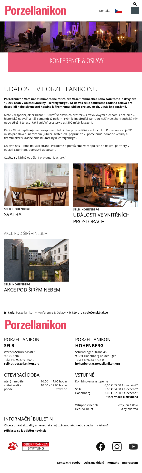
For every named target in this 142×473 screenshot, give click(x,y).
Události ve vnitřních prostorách (105, 216)
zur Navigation (135, 10)
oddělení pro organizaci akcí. (46, 157)
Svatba (36, 212)
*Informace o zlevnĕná (122, 397)
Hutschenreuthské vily (122, 119)
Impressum (130, 462)
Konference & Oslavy (51, 312)
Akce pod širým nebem (26, 233)
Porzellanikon (25, 312)
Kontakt (104, 11)
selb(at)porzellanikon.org (21, 363)
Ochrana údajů (94, 462)
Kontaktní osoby (68, 462)
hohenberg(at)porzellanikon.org (97, 363)
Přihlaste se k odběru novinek (25, 430)
